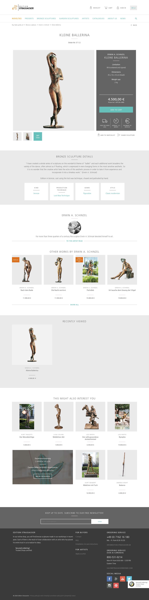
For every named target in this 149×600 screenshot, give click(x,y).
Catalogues (98, 18)
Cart (108, 8)
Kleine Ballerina (56, 25)
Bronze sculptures (46, 18)
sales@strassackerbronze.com (120, 568)
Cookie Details (43, 595)
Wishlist (95, 8)
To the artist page (74, 241)
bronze (36, 193)
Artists (85, 18)
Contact (78, 537)
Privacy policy (34, 595)
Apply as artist (81, 554)
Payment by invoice (127, 123)
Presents (29, 18)
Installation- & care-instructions (87, 544)
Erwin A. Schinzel (44, 25)
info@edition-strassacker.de (119, 545)
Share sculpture (126, 135)
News (123, 18)
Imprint (67, 595)
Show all (74, 305)
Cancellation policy (55, 595)
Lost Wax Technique (62, 196)
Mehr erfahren (43, 476)
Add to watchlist (106, 135)
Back (134, 25)
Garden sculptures (69, 18)
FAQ (77, 540)
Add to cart (116, 110)
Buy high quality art (17, 25)
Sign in (121, 8)
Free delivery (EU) (105, 123)
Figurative (87, 193)
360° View (38, 137)
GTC (63, 595)
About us (112, 18)
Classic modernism (113, 193)
